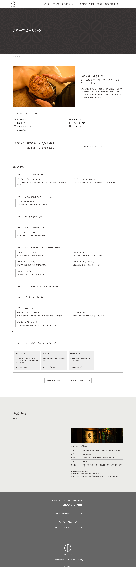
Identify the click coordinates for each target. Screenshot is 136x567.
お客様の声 (83, 4)
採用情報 (99, 4)
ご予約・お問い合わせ (111, 4)
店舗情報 (91, 4)
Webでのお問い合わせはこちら (68, 514)
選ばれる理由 (66, 4)
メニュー (75, 4)
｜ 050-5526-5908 (68, 505)
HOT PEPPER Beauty (68, 527)
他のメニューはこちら (80, 381)
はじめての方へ (45, 4)
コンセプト (56, 4)
